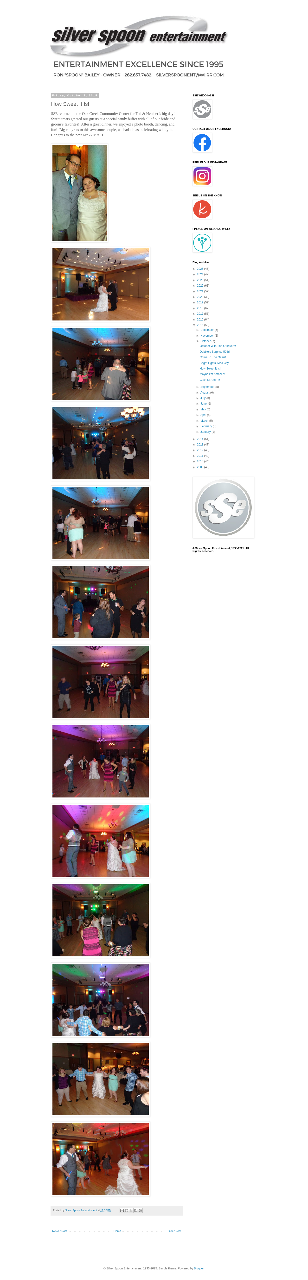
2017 (200, 313)
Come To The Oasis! (213, 357)
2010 (200, 461)
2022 (200, 285)
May (203, 409)
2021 (200, 291)
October (206, 341)
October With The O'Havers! (218, 346)
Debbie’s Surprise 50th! (215, 351)
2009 (200, 467)
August (205, 392)
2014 (200, 439)
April (203, 415)
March (204, 420)
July (203, 398)
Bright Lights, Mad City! (215, 363)
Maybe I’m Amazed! (212, 374)
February (206, 426)
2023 (200, 280)
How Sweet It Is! (210, 368)
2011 (200, 456)
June (203, 403)
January (206, 431)
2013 (200, 444)
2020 (200, 297)
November (207, 335)
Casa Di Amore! (210, 380)
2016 (200, 319)
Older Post (174, 1231)
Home (117, 1231)
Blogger (199, 1268)
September (207, 387)
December (207, 330)
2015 (200, 325)
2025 (200, 268)
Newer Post (59, 1231)
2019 (200, 302)
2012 (200, 450)
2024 (200, 274)
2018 (200, 308)
